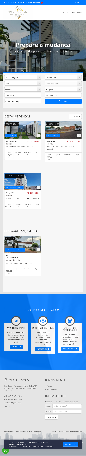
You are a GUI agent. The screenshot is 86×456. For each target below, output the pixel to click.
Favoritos (33, 2)
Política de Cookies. (46, 446)
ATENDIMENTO (70, 348)
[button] (22, 77)
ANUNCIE (16, 347)
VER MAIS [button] (75, 116)
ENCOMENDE (43, 349)
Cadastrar (51, 417)
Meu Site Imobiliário (74, 431)
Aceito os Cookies (70, 444)
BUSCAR (63, 101)
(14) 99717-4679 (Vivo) (13, 2)
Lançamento (77, 12)
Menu (78, 2)
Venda (66, 12)
